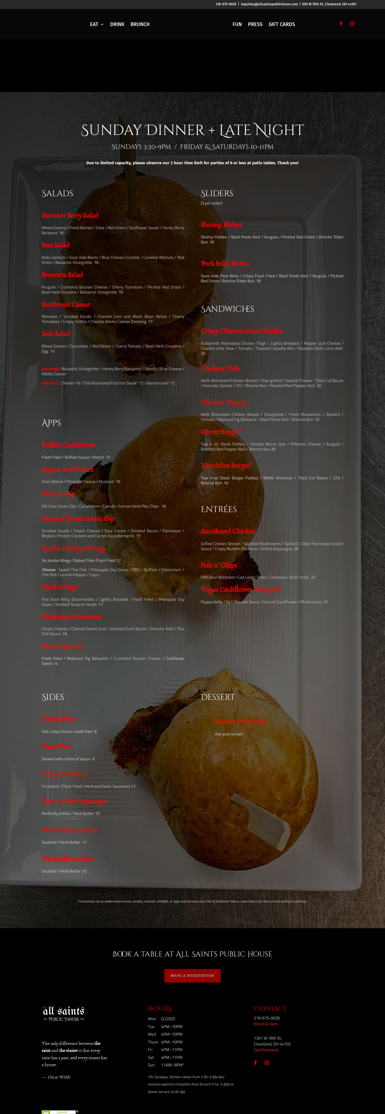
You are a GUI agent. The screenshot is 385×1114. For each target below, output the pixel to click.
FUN (237, 24)
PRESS (255, 24)
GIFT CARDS (282, 24)
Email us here (266, 971)
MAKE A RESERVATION (192, 923)
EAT (94, 24)
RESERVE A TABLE (38, 23)
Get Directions (266, 997)
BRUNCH (140, 24)
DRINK (117, 24)
